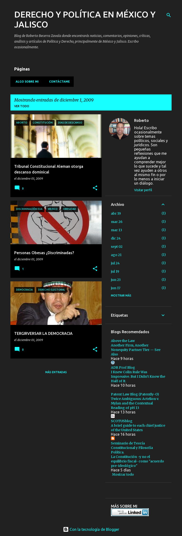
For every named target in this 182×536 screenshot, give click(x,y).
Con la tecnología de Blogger (91, 529)
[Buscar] (169, 15)
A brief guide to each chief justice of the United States (138, 427)
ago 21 (116, 255)
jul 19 (115, 271)
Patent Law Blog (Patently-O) (135, 394)
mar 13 (116, 230)
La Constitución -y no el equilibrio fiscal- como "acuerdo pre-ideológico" (137, 461)
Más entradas (56, 372)
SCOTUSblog (121, 421)
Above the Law (123, 341)
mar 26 (117, 222)
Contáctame (58, 81)
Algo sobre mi (25, 81)
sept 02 (117, 246)
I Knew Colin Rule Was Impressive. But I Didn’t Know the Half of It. (138, 376)
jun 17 (115, 288)
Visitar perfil (143, 190)
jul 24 (115, 263)
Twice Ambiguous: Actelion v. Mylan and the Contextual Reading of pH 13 (135, 403)
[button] (95, 188)
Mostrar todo (123, 474)
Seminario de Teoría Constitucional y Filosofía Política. (132, 447)
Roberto (141, 120)
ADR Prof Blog (123, 367)
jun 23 (116, 280)
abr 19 (116, 213)
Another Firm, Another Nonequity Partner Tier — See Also (135, 349)
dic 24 (116, 238)
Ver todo (21, 106)
